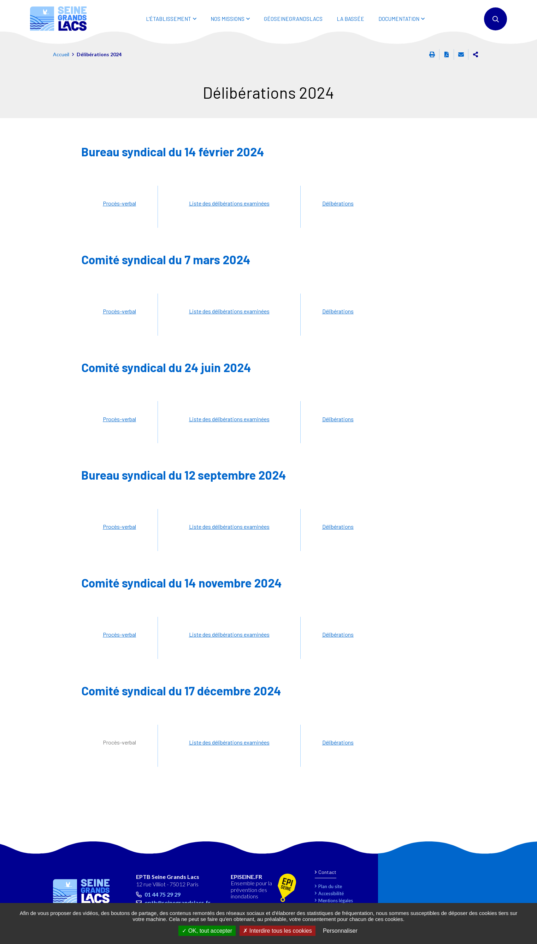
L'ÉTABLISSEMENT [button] (168, 19)
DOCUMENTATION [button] (398, 19)
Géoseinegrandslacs (293, 19)
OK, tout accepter (207, 931)
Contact (327, 872)
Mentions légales (335, 900)
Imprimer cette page (432, 54)
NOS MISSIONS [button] (227, 19)
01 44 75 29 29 (162, 894)
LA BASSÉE (350, 19)
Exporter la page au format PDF (446, 54)
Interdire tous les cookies (277, 931)
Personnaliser (340, 931)
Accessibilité (331, 893)
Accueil (61, 54)
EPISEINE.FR (246, 877)
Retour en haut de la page (515, 850)
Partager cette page (475, 54)
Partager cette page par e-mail (461, 54)
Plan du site (330, 886)
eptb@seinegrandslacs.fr (177, 902)
